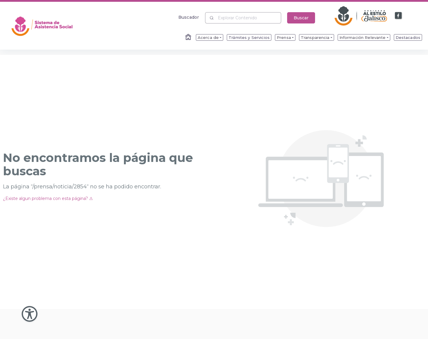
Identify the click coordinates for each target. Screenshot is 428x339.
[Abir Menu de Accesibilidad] (29, 314)
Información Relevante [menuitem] (362, 37)
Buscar (301, 18)
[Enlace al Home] (188, 37)
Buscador (188, 17)
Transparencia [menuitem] (315, 37)
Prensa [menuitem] (284, 37)
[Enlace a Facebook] (398, 15)
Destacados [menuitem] (408, 37)
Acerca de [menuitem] (208, 37)
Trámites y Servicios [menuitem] (249, 37)
